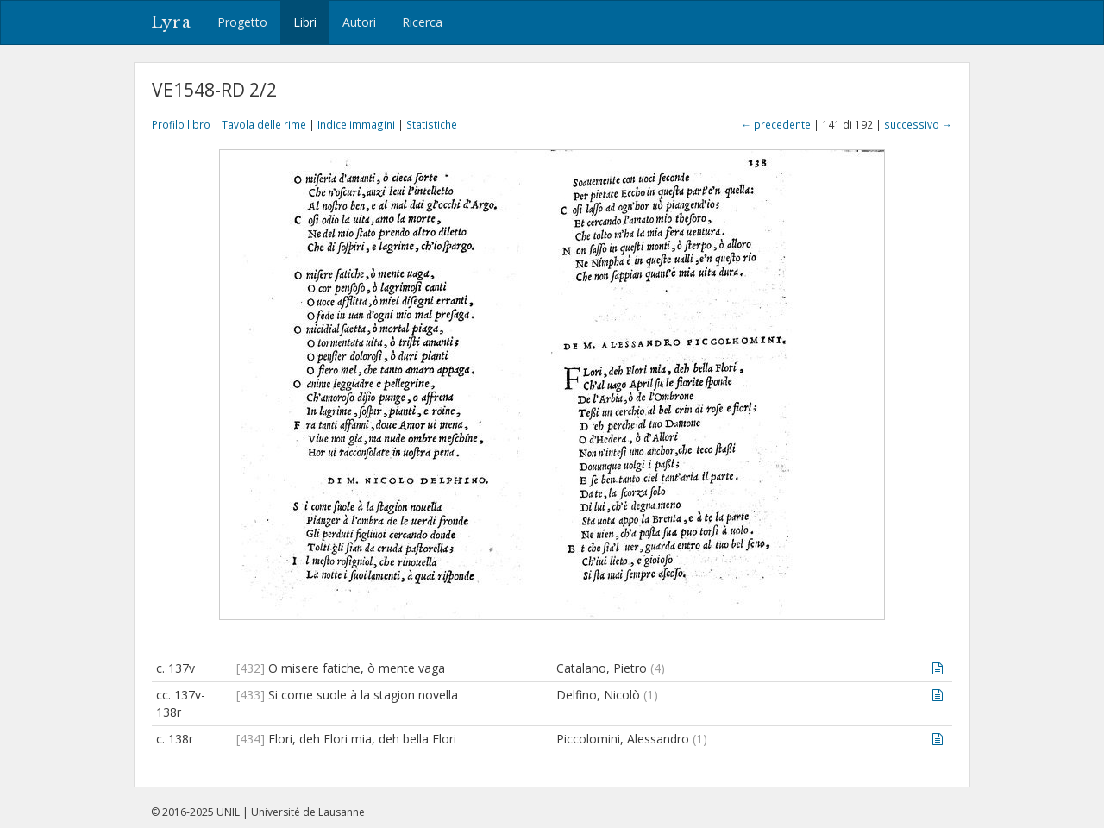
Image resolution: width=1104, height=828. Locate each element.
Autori (359, 22)
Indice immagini (356, 124)
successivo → (918, 124)
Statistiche (431, 124)
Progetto (242, 22)
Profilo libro (181, 124)
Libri (305, 22)
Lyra (171, 22)
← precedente (776, 124)
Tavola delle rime (264, 124)
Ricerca (422, 22)
